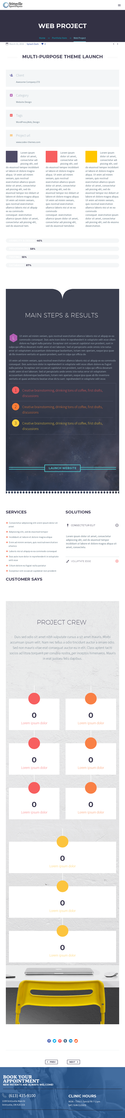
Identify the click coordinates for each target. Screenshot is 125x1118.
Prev (50, 1062)
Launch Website (62, 468)
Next (74, 1062)
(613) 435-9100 (22, 1095)
